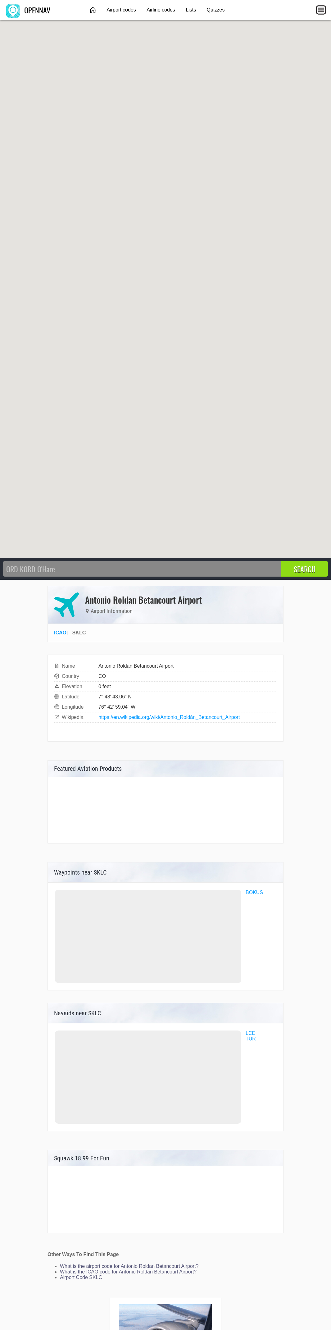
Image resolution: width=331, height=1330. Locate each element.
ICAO (60, 632)
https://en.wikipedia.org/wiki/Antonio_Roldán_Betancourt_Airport (169, 717)
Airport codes (121, 9)
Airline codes (161, 9)
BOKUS (254, 892)
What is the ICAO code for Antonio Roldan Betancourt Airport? (128, 1271)
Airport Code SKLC (81, 1277)
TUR (251, 1038)
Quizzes (216, 9)
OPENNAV (28, 10)
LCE (250, 1033)
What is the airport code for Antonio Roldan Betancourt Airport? (129, 1266)
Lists (191, 9)
